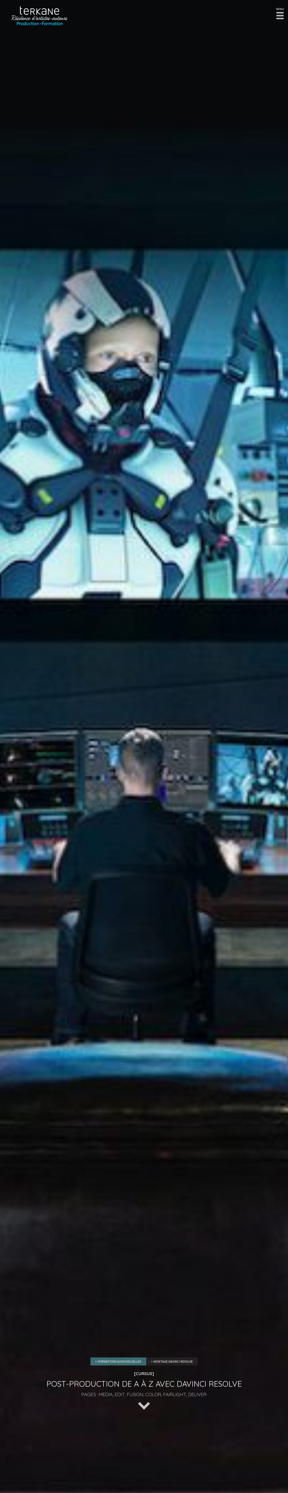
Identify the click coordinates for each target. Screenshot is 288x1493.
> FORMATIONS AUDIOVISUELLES (118, 1361)
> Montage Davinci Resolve (172, 1361)
